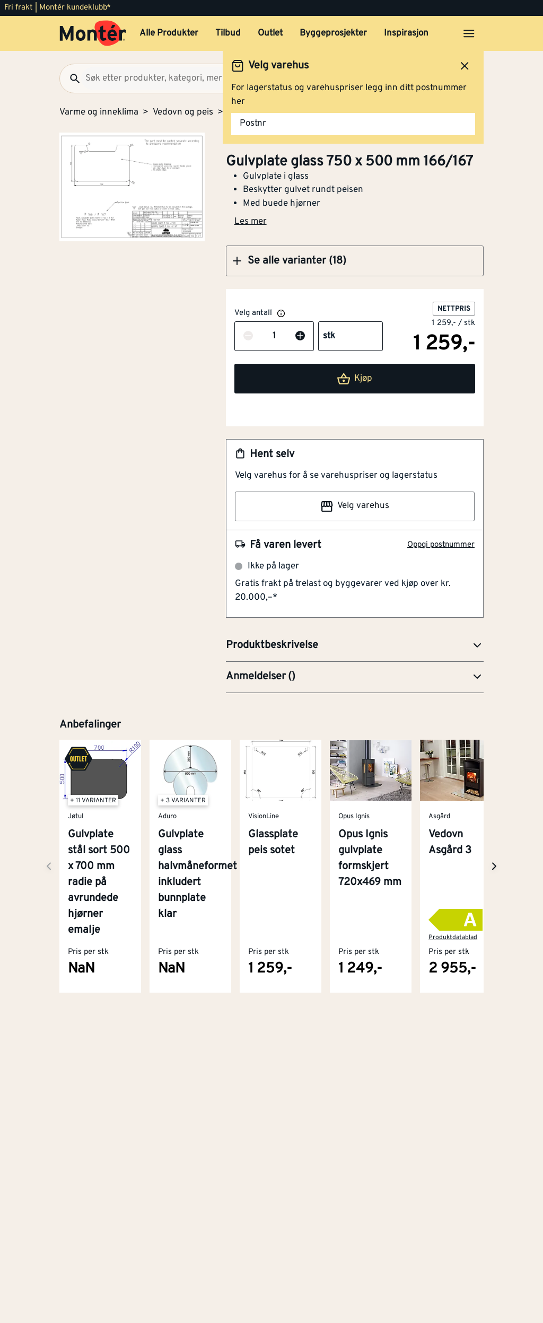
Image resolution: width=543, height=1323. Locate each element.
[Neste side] (48, 866)
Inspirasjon (406, 33)
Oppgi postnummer (441, 545)
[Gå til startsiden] (93, 33)
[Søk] (70, 78)
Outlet (270, 33)
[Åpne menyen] (469, 33)
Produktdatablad (452, 937)
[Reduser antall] (248, 337)
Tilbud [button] (228, 33)
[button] (355, 261)
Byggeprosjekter (333, 33)
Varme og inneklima (98, 112)
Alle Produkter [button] (168, 33)
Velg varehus (354, 506)
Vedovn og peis (183, 112)
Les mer (250, 221)
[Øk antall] (300, 337)
